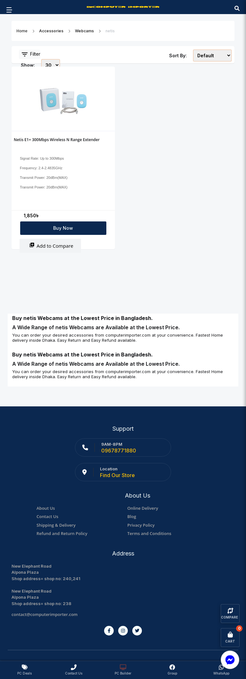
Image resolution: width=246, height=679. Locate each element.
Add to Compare (51, 245)
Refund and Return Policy (62, 533)
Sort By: (178, 55)
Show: (28, 65)
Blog (131, 516)
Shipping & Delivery (56, 525)
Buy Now (63, 228)
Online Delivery (142, 508)
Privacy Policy (141, 525)
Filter (30, 54)
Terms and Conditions (149, 533)
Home (22, 31)
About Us (46, 508)
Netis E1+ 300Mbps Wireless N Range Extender (57, 139)
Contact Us (47, 516)
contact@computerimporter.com (45, 614)
